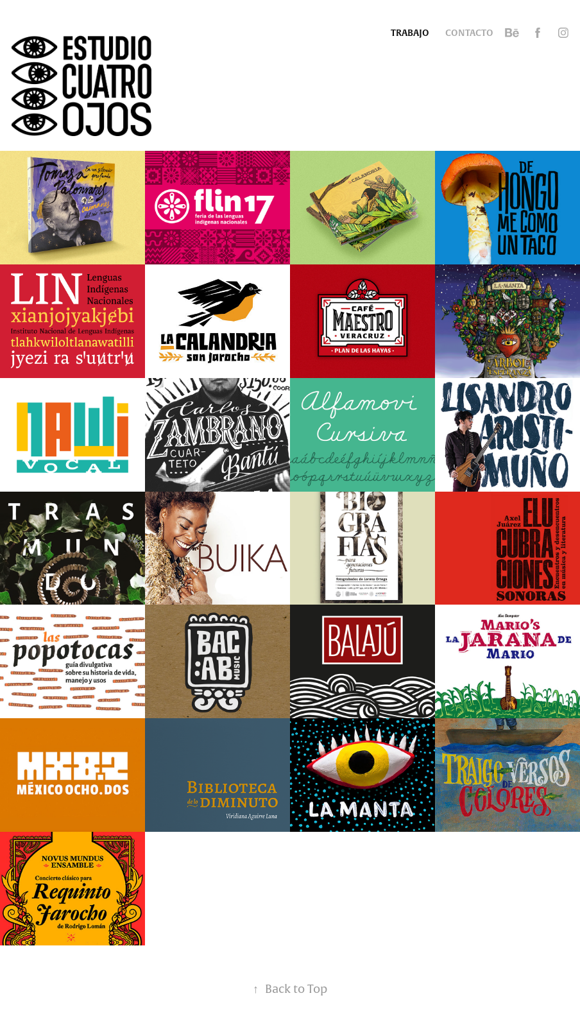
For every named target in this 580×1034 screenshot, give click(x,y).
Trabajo (410, 33)
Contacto (469, 33)
